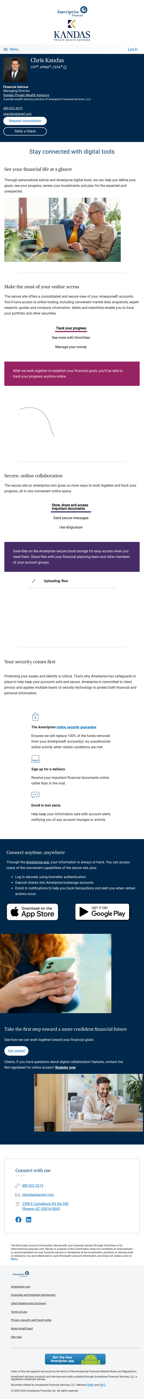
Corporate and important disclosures (33, 1294)
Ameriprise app (37, 862)
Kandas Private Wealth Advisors (26, 95)
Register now (65, 1067)
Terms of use (19, 1311)
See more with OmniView (71, 338)
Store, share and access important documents (70, 507)
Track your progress (71, 328)
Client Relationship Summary (28, 1303)
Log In (132, 49)
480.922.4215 (12, 108)
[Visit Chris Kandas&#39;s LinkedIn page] (28, 1219)
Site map (16, 1337)
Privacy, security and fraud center (31, 1320)
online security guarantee (76, 727)
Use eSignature (70, 527)
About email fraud (22, 1328)
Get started (16, 1051)
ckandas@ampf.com (17, 114)
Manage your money (71, 347)
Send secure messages (71, 518)
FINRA (90, 1384)
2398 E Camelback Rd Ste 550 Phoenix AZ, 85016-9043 (45, 1206)
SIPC (102, 1384)
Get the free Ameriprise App (75, 1359)
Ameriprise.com (20, 1286)
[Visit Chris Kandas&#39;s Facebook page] (18, 1219)
